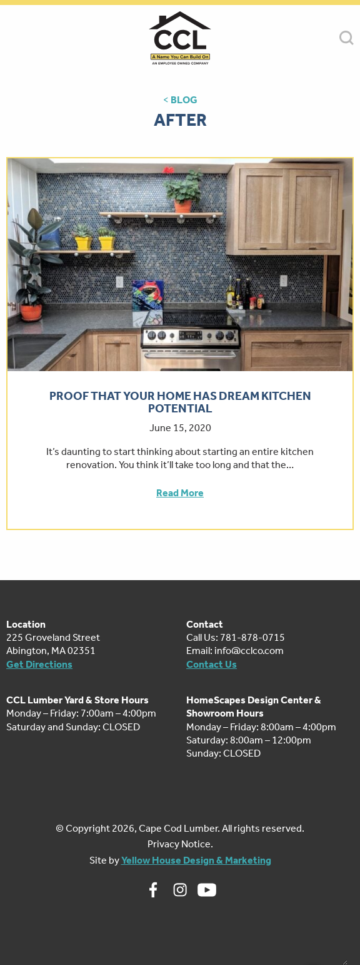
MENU (13, 38)
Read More (180, 493)
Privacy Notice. (180, 844)
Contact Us (211, 664)
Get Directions (39, 664)
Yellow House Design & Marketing (196, 860)
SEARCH (346, 38)
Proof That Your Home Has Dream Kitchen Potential (180, 402)
